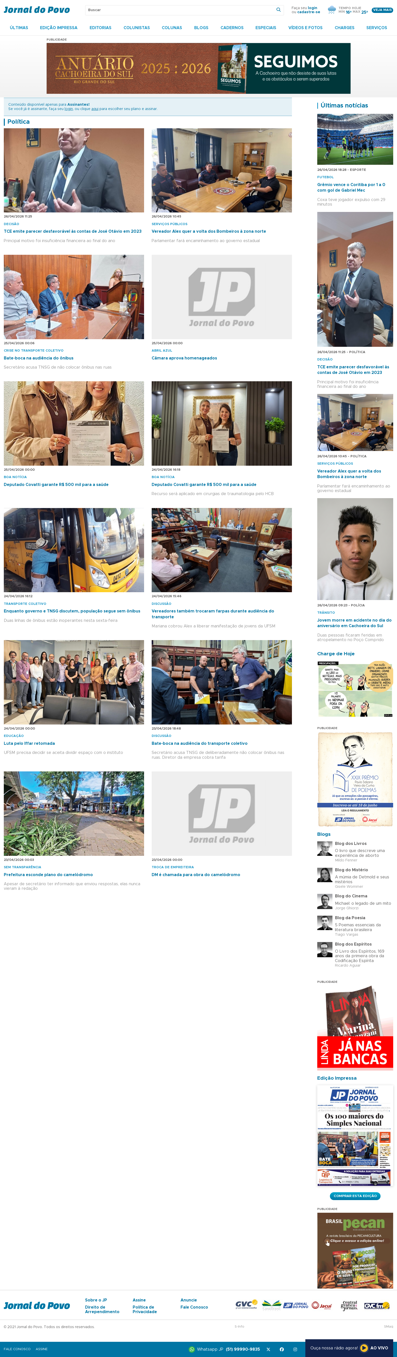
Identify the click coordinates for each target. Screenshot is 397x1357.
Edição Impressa (58, 28)
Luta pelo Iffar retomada (29, 743)
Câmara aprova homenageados (184, 358)
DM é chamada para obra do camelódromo (196, 875)
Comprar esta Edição (355, 1196)
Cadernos (232, 28)
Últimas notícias (344, 106)
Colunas (172, 28)
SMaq (388, 1326)
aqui (94, 109)
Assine (139, 1300)
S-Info (239, 1326)
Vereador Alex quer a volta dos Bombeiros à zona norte (209, 231)
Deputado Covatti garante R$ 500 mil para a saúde (56, 485)
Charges (344, 28)
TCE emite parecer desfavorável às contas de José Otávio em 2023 (73, 231)
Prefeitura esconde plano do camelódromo (48, 875)
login (312, 8)
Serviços (376, 28)
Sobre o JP (96, 1300)
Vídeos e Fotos (305, 28)
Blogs (201, 28)
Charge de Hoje (336, 654)
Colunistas (137, 28)
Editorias (100, 28)
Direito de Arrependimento (102, 1309)
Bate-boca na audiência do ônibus (38, 358)
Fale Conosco (194, 1307)
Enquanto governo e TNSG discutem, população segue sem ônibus (72, 611)
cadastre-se (308, 12)
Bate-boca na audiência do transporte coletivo (200, 743)
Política (18, 122)
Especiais (265, 28)
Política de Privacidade (145, 1309)
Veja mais (382, 10)
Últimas (19, 28)
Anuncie (189, 1300)
